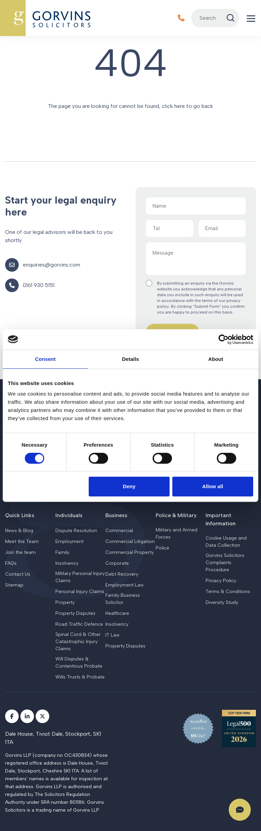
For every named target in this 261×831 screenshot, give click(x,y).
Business (116, 515)
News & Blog (19, 530)
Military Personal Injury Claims (80, 577)
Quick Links (19, 515)
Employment (69, 541)
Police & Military (176, 515)
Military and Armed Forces (176, 533)
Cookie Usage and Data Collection (226, 541)
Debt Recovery (121, 574)
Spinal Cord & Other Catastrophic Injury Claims (78, 642)
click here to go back (187, 106)
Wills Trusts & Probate (80, 677)
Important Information (221, 519)
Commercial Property (129, 552)
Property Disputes (75, 613)
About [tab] (215, 359)
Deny (129, 486)
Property (65, 602)
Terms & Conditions (228, 591)
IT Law (112, 635)
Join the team (20, 552)
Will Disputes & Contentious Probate (78, 662)
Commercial (119, 530)
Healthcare (117, 613)
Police (162, 548)
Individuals (69, 515)
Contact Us (17, 574)
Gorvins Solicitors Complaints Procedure (225, 563)
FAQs (11, 563)
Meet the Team (22, 541)
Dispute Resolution (76, 530)
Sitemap (14, 585)
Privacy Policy (221, 581)
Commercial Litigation (130, 541)
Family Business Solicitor (122, 598)
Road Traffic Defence (79, 624)
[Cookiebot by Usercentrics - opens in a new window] (223, 339)
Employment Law (124, 585)
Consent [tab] (45, 359)
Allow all (212, 486)
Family (62, 552)
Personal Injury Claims (79, 591)
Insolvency (67, 563)
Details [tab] (130, 359)
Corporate (117, 563)
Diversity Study (222, 602)
